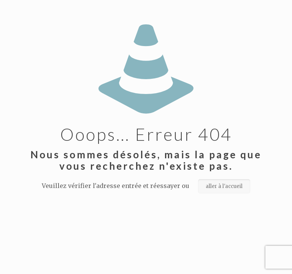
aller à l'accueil (224, 186)
